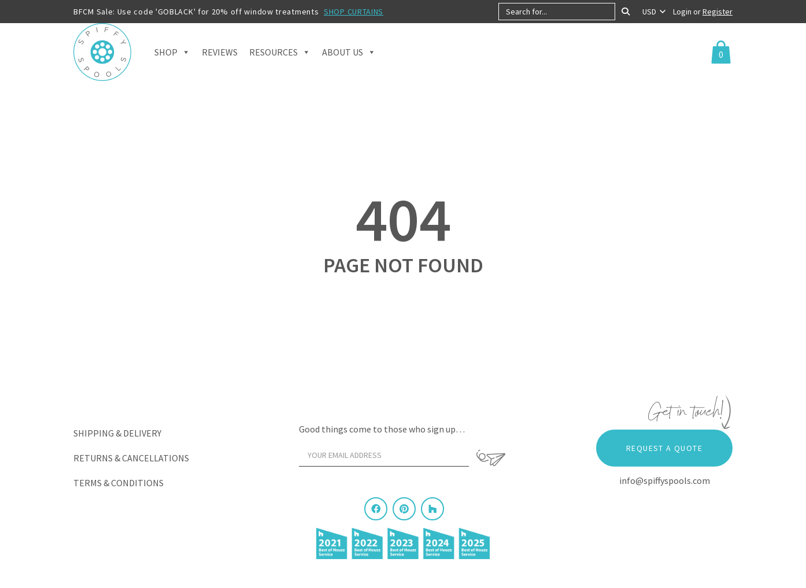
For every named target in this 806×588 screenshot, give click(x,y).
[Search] (625, 11)
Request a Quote (664, 448)
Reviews (220, 58)
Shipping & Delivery (117, 433)
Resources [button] (279, 58)
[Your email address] (384, 455)
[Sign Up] (491, 457)
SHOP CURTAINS (353, 11)
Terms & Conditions (118, 483)
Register (718, 11)
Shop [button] (172, 58)
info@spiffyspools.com (664, 480)
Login (683, 11)
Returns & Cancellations (131, 458)
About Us (349, 58)
